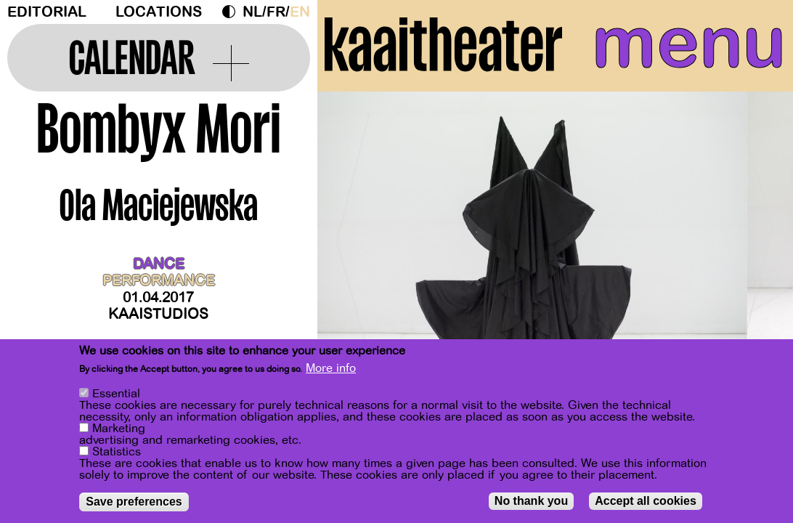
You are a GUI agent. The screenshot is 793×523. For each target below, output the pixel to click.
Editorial (46, 12)
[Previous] (354, 235)
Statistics (116, 452)
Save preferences (134, 501)
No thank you (531, 501)
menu (689, 43)
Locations (158, 12)
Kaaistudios (158, 314)
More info (331, 368)
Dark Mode (232, 11)
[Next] (757, 235)
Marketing (118, 428)
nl (252, 12)
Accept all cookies (645, 501)
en (300, 12)
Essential (116, 393)
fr (276, 12)
